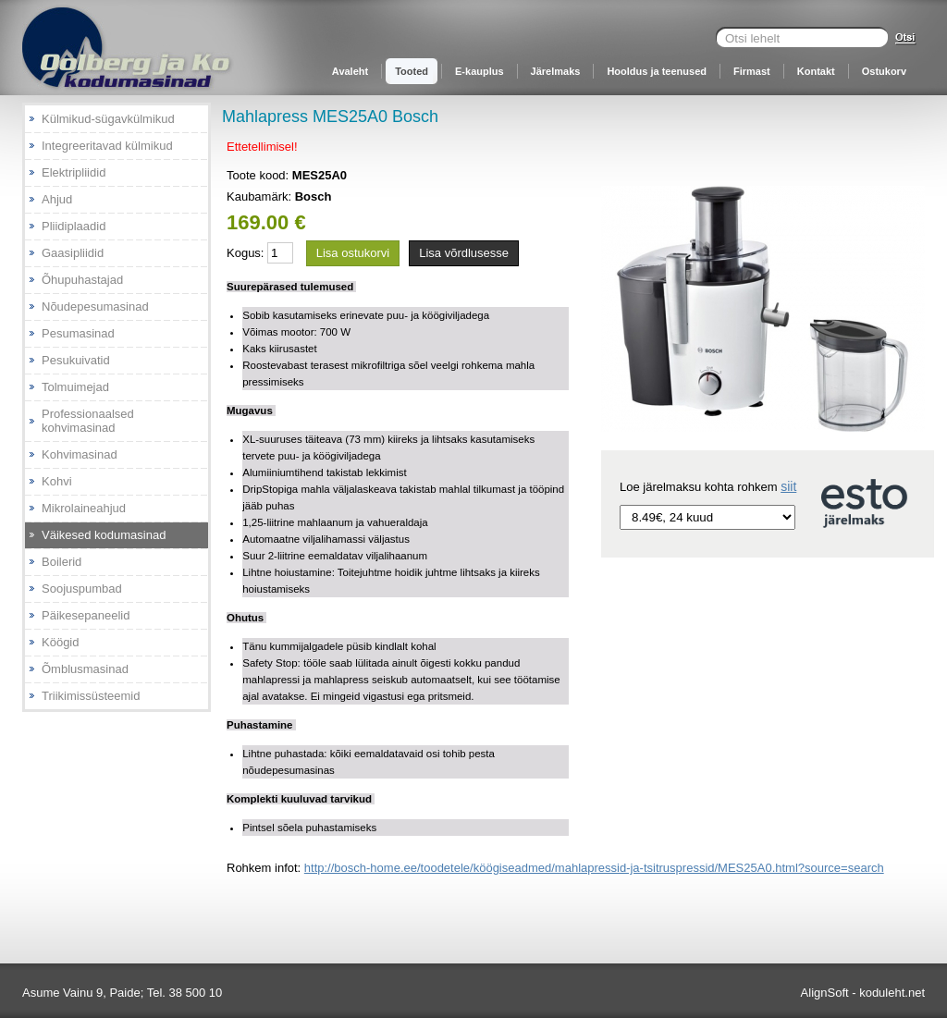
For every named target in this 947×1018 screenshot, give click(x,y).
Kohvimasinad (79, 454)
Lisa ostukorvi (352, 253)
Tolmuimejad (75, 387)
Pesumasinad (78, 333)
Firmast (751, 71)
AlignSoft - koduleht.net (863, 993)
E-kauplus (479, 71)
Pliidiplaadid (73, 226)
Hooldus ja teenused (657, 71)
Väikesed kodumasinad (104, 535)
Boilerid (61, 562)
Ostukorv (884, 71)
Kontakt (816, 71)
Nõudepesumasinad (95, 306)
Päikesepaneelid (85, 615)
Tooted (411, 71)
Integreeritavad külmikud (107, 146)
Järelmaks (556, 71)
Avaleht (350, 71)
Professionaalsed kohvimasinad (88, 421)
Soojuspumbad (82, 588)
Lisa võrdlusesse (464, 253)
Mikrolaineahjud (84, 508)
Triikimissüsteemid (91, 696)
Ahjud (57, 199)
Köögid (60, 642)
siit (788, 486)
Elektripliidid (73, 172)
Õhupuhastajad (82, 280)
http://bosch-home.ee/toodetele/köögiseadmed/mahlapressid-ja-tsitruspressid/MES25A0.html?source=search (594, 868)
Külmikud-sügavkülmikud (108, 119)
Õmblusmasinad (85, 669)
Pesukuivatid (76, 360)
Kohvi (57, 481)
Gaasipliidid (73, 253)
